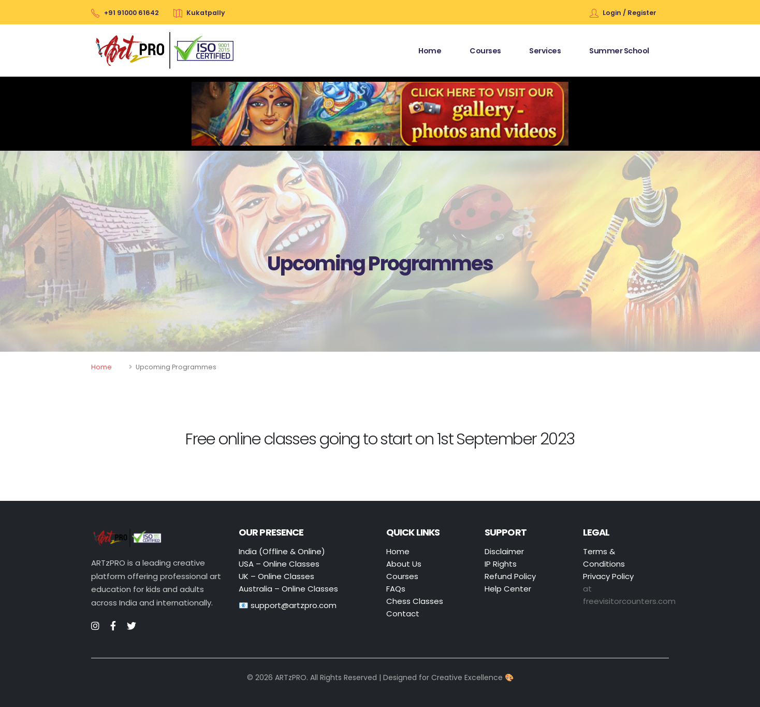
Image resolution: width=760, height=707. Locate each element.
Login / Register (629, 12)
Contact (402, 613)
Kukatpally (205, 12)
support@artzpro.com (294, 605)
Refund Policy (510, 576)
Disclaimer (504, 551)
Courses (402, 576)
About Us (403, 563)
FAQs (395, 588)
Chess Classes (414, 601)
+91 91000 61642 (131, 12)
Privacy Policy (608, 576)
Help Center (508, 588)
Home (101, 367)
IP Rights (501, 563)
